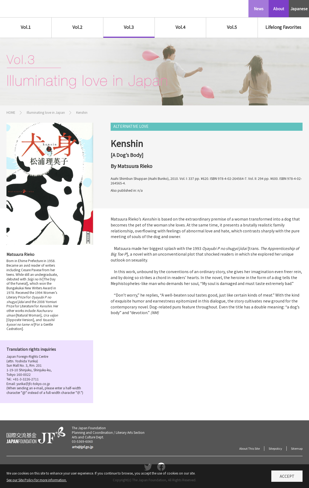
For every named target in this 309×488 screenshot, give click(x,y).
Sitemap (297, 448)
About (278, 8)
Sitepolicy (275, 448)
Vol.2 (77, 27)
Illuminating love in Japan (46, 112)
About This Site (249, 448)
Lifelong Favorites (283, 27)
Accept (287, 477)
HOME (10, 112)
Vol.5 (232, 27)
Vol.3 (129, 27)
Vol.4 (180, 27)
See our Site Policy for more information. (36, 481)
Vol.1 (26, 27)
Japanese (299, 8)
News (259, 8)
